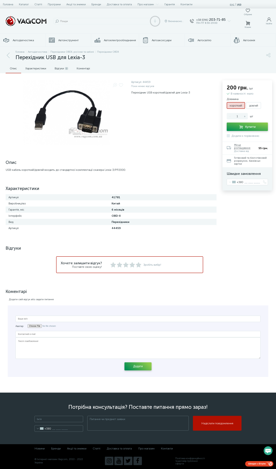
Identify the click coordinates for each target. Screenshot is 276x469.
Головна (8, 4)
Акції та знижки (76, 4)
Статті (38, 4)
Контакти (186, 4)
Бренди (96, 4)
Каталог (24, 4)
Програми (54, 4)
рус (232, 4)
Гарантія (169, 4)
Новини (39, 448)
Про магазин (148, 4)
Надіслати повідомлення (217, 423)
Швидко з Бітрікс (257, 463)
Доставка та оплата (119, 4)
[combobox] (235, 182)
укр (239, 4)
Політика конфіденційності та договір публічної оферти (190, 461)
